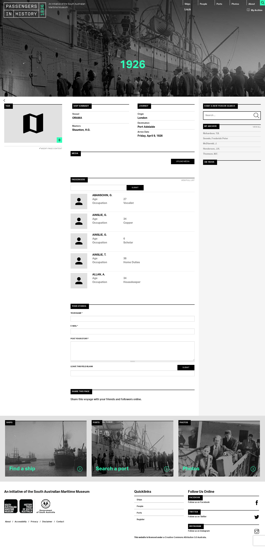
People (203, 4)
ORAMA (77, 118)
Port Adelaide (146, 127)
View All (257, 127)
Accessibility (21, 521)
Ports (219, 4)
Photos (235, 4)
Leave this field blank (82, 366)
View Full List (188, 180)
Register (141, 519)
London (142, 118)
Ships (187, 4)
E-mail (74, 326)
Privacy (34, 521)
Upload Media (182, 161)
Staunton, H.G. (81, 130)
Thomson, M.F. (210, 154)
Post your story (80, 339)
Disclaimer (47, 521)
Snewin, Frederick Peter (215, 138)
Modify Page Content (50, 148)
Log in (187, 9)
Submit (135, 187)
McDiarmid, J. (210, 143)
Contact (60, 521)
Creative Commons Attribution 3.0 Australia (185, 537)
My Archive (254, 10)
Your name (77, 313)
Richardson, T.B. (211, 133)
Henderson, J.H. (211, 148)
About (251, 4)
